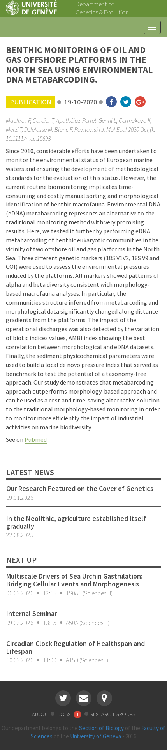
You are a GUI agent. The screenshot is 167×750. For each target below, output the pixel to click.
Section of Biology (101, 728)
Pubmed (36, 439)
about (40, 714)
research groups (112, 714)
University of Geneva (95, 736)
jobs (70, 714)
